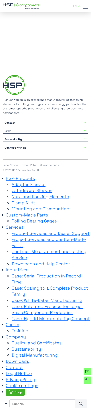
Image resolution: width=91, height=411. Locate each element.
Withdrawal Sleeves (32, 190)
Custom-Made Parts (27, 215)
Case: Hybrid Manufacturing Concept (51, 318)
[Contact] (87, 371)
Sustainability (26, 349)
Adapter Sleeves (29, 184)
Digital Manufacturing (35, 355)
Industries (16, 270)
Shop (18, 392)
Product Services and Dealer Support (51, 233)
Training (20, 331)
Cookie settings (49, 165)
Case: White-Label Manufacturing (47, 300)
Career (12, 324)
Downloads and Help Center (41, 264)
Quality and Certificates (37, 343)
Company (16, 337)
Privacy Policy (28, 165)
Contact (14, 367)
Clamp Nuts (24, 203)
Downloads (17, 361)
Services (15, 227)
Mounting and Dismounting (40, 209)
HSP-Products (20, 178)
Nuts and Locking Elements (40, 196)
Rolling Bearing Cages (34, 221)
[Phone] (87, 380)
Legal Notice (10, 165)
